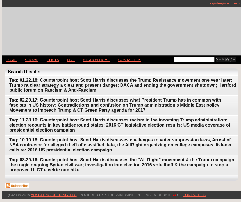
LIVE (71, 60)
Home (11, 60)
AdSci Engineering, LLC (54, 195)
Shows (31, 60)
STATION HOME (96, 60)
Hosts (53, 60)
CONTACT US (129, 60)
